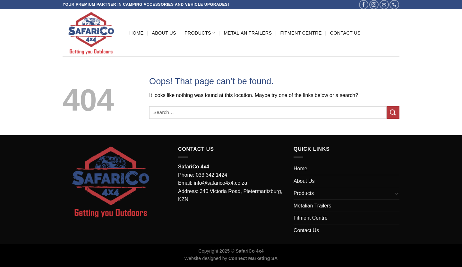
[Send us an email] (384, 4)
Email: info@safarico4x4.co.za (212, 183)
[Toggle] (396, 193)
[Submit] (393, 112)
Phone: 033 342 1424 (202, 175)
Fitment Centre (300, 33)
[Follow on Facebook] (363, 4)
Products (200, 33)
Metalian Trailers (248, 33)
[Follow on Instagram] (374, 4)
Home (136, 33)
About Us (164, 33)
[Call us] (394, 4)
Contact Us (345, 33)
